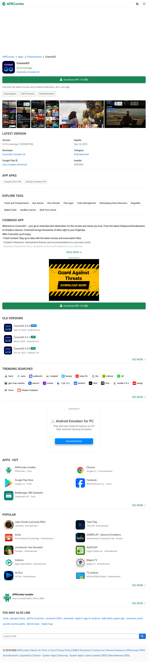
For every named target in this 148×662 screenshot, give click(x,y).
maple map (47, 624)
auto (21, 376)
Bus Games (38, 203)
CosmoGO (23, 63)
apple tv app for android (87, 618)
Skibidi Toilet (10, 210)
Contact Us (98, 650)
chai (105, 383)
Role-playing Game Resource (113, 203)
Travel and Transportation (16, 203)
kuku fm (82, 376)
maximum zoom (134, 618)
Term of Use (48, 650)
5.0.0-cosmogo (17, 144)
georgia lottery (17, 618)
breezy (66, 376)
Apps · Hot (10, 460)
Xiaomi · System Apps (44, 655)
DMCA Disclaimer (81, 650)
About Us (35, 650)
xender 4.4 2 (121, 383)
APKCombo (8, 56)
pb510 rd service (35, 618)
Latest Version (14, 133)
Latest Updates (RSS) (96, 655)
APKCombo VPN (135, 650)
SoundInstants (10, 655)
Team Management (86, 203)
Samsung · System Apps (70, 655)
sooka (48, 383)
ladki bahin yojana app (112, 618)
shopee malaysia (27, 390)
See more (137, 359)
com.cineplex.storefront (14, 164)
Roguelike (135, 203)
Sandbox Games (28, 210)
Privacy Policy (63, 650)
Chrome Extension (115, 650)
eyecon (33, 383)
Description (10, 93)
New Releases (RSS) (119, 655)
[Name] (70, 636)
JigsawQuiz (26, 655)
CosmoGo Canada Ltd (28, 72)
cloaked (52, 376)
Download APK (74, 80)
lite (94, 376)
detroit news (33, 624)
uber (93, 383)
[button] (137, 4)
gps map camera (14, 383)
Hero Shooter (53, 203)
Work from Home (48, 210)
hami (8, 376)
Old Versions (27, 93)
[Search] (142, 636)
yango (138, 383)
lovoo (9, 390)
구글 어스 (63, 383)
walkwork (35, 376)
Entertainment (46, 93)
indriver (107, 376)
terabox (79, 383)
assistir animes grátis (14, 624)
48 (120, 376)
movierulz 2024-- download (60, 618)
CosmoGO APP (13, 220)
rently (6, 618)
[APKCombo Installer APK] (74, 596)
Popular (9, 514)
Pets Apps (68, 203)
